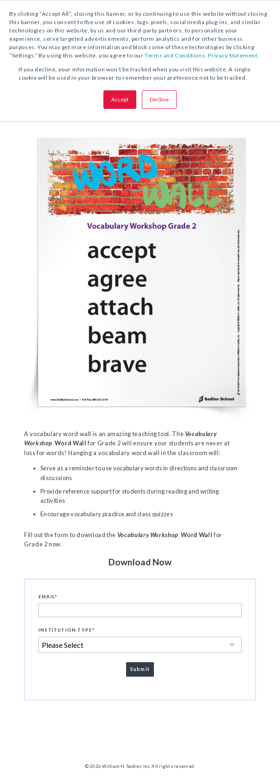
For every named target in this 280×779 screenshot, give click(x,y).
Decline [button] (159, 99)
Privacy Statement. (233, 55)
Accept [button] (119, 99)
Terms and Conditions (175, 55)
